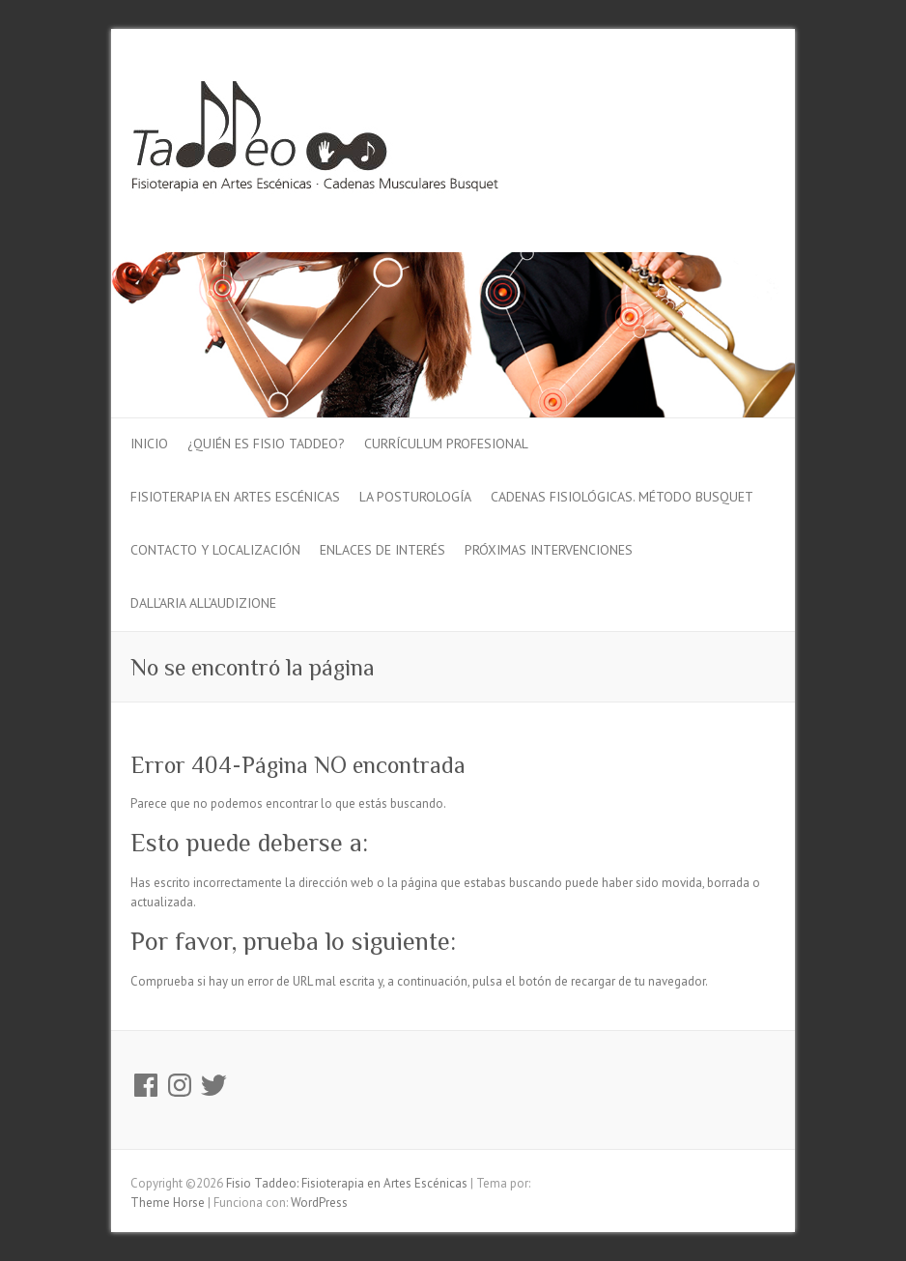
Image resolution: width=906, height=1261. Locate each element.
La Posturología (415, 496)
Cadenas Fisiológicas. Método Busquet (622, 496)
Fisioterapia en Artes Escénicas (235, 496)
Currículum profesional (446, 443)
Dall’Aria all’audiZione (203, 603)
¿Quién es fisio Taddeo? (266, 443)
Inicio (149, 443)
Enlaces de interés (382, 550)
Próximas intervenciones (549, 550)
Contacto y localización (215, 550)
